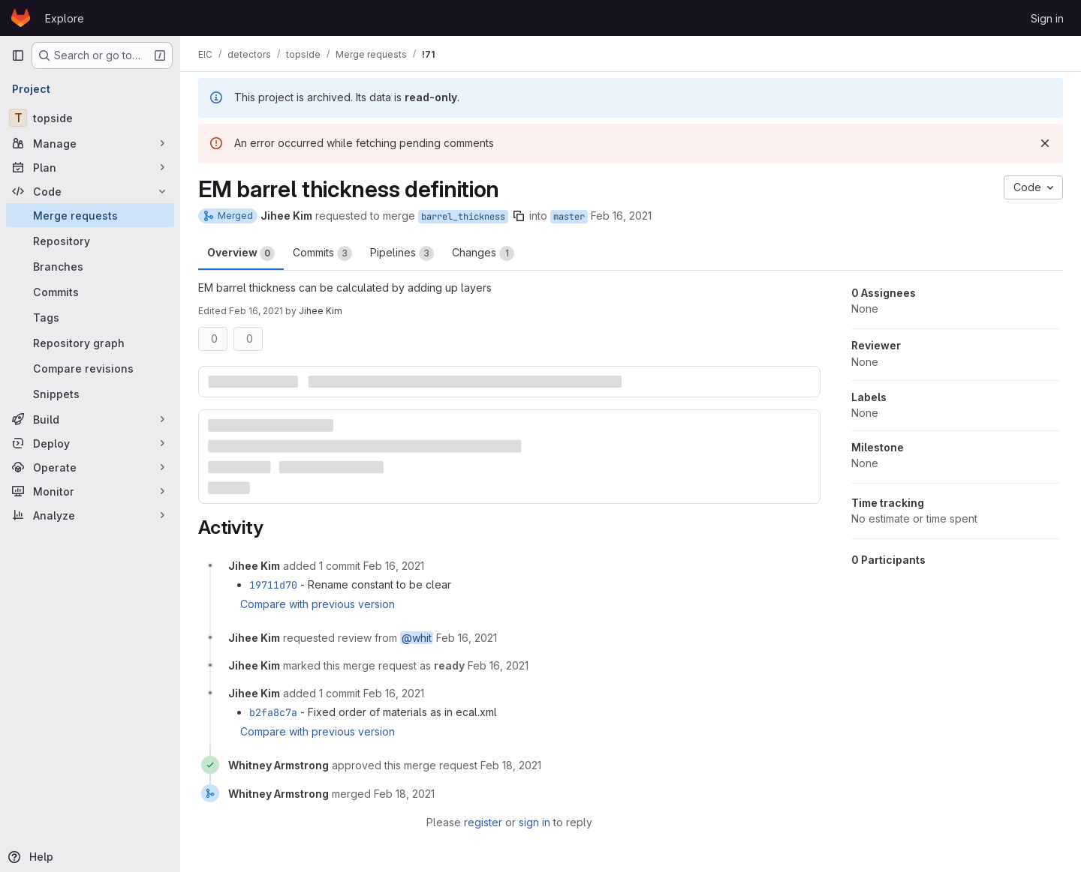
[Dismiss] (1045, 143)
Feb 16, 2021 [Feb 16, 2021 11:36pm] (256, 310)
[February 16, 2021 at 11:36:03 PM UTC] (466, 637)
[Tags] (90, 317)
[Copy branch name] (519, 216)
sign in (534, 822)
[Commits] (90, 292)
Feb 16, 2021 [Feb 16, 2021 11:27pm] (621, 215)
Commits (322, 253)
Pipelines (402, 253)
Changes (483, 253)
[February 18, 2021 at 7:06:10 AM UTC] (510, 765)
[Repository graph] (90, 343)
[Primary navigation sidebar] (18, 55)
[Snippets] (90, 394)
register (483, 822)
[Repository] (90, 241)
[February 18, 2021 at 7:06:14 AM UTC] (404, 793)
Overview (241, 253)
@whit (417, 637)
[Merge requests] (90, 215)
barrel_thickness (463, 217)
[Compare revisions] (90, 368)
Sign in (1047, 18)
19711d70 (273, 585)
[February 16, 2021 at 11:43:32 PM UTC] (393, 693)
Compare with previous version (317, 604)
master (569, 217)
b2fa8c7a (273, 712)
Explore (64, 18)
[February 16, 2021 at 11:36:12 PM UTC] (498, 665)
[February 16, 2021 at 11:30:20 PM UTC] (393, 565)
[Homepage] (20, 18)
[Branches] (90, 266)
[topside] (90, 118)
